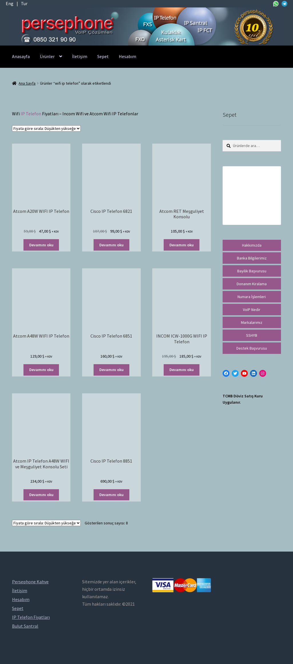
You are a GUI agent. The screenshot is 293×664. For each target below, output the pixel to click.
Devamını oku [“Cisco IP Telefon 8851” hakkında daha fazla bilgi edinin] (111, 494)
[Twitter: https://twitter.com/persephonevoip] (235, 373)
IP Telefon (31, 113)
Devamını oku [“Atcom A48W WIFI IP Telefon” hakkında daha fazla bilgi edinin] (41, 369)
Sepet (103, 56)
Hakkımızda (252, 245)
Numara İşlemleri (251, 296)
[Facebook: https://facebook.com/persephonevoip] (226, 373)
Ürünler (47, 56)
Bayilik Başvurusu (251, 270)
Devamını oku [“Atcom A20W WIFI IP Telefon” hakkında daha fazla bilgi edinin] (41, 244)
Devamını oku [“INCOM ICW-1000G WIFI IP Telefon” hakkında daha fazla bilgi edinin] (181, 369)
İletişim (79, 56)
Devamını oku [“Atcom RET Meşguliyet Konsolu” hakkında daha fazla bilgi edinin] (181, 244)
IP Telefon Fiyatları (31, 617)
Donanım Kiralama (252, 283)
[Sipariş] (46, 128)
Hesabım (127, 56)
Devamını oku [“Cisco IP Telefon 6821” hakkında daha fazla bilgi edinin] (111, 244)
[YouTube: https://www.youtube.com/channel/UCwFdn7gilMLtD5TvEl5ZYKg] (244, 373)
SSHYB (251, 335)
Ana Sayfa (27, 83)
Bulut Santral (25, 626)
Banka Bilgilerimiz (252, 258)
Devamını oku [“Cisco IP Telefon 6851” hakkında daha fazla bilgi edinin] (111, 369)
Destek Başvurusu (251, 348)
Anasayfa (21, 56)
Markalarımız (251, 322)
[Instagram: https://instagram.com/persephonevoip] (262, 373)
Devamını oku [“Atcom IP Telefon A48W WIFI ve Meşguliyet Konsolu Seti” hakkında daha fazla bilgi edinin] (41, 494)
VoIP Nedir (251, 309)
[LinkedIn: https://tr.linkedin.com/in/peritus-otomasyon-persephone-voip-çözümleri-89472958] (253, 373)
